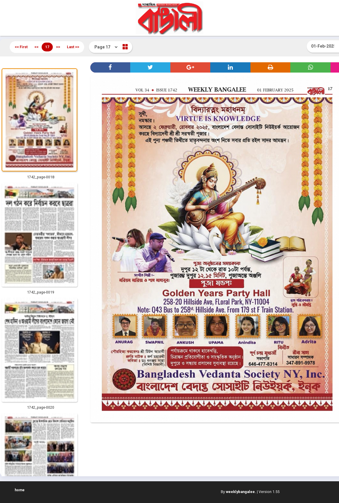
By (238, 491)
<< (36, 47)
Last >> (73, 47)
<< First (21, 47)
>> (58, 47)
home (20, 490)
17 (47, 47)
